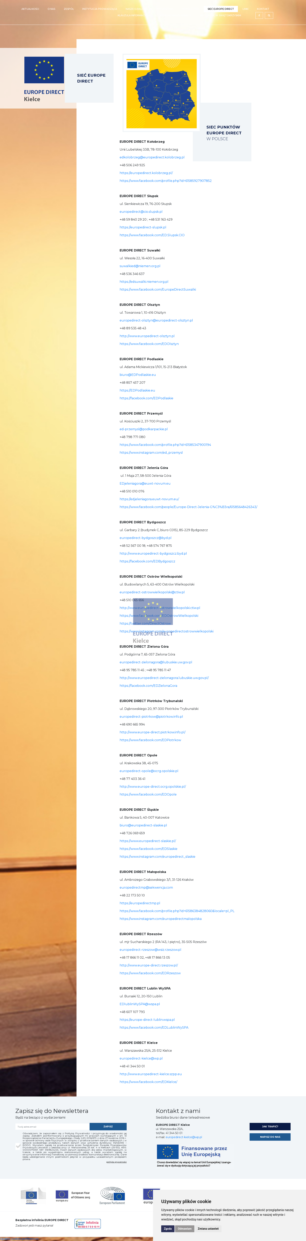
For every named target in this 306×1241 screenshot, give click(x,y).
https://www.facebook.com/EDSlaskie (148, 849)
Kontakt (263, 8)
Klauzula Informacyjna (134, 15)
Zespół (69, 8)
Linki (245, 8)
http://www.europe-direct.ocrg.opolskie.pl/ (153, 786)
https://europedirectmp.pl (140, 903)
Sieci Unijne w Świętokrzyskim (220, 15)
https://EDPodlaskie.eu (137, 390)
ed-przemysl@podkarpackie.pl (144, 429)
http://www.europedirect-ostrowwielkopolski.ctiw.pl (160, 608)
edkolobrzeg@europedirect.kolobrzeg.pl (152, 157)
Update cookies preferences (19, 1239)
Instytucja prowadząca (99, 8)
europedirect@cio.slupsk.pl (141, 212)
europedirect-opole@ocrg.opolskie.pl (149, 771)
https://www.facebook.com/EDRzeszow (150, 973)
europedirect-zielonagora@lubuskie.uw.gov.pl (156, 662)
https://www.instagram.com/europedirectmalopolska (161, 919)
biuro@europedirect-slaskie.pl (143, 825)
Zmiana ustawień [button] (208, 1228)
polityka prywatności (116, 1162)
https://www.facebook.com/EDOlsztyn (149, 344)
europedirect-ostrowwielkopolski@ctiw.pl (152, 592)
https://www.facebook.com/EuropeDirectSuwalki (158, 289)
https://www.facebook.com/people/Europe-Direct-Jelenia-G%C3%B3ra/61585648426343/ (188, 507)
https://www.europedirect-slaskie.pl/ (148, 841)
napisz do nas (270, 1136)
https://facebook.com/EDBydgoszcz (147, 561)
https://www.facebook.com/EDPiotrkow (150, 740)
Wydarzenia (164, 8)
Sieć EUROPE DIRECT (221, 8)
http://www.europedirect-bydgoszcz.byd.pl (153, 553)
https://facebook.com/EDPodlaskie (146, 398)
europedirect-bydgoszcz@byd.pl (146, 538)
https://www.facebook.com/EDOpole (148, 794)
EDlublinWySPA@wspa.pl (140, 1004)
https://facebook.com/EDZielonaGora (148, 686)
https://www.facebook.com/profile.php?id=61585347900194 (165, 445)
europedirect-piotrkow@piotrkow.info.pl (151, 716)
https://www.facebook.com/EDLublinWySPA (154, 1027)
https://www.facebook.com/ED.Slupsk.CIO (152, 235)
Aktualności (30, 8)
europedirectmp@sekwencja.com (146, 887)
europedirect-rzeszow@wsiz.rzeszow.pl (150, 950)
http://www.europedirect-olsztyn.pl (147, 336)
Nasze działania (137, 8)
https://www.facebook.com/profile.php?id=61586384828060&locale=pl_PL (177, 911)
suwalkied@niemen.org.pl (140, 266)
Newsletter (190, 8)
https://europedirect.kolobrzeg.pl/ (146, 173)
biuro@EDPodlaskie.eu (138, 375)
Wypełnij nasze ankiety (175, 15)
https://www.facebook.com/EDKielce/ (148, 1082)
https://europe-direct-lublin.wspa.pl (147, 1020)
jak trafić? (270, 1126)
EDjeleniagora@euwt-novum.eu (145, 483)
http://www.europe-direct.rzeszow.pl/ (149, 965)
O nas (51, 8)
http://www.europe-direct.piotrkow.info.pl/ (152, 732)
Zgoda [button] (168, 1228)
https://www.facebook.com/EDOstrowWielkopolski (159, 616)
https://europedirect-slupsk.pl (143, 227)
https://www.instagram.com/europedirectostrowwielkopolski (166, 631)
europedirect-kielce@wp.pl (141, 1058)
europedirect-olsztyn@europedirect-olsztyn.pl (156, 320)
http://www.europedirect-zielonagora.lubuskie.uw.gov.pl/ (164, 678)
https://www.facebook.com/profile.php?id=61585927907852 (166, 181)
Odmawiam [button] (185, 1228)
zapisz (108, 1126)
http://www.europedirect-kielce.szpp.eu (151, 1074)
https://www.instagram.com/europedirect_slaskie (157, 856)
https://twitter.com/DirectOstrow (145, 623)
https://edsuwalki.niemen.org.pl (144, 282)
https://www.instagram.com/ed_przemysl (151, 452)
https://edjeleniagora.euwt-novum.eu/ (149, 499)
